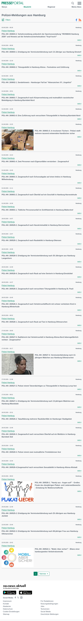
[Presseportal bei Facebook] (14, 598)
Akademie (7, 606)
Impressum (7, 601)
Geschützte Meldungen (50, 614)
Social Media (46, 612)
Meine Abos (76, 7)
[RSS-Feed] (80, 20)
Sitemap (6, 614)
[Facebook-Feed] (76, 20)
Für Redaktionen (47, 601)
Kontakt (6, 604)
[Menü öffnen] (79, 3)
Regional (51, 7)
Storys (4, 7)
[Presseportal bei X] (17, 598)
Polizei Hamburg (8, 31)
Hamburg (78, 27)
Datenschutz (8, 609)
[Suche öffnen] (72, 3)
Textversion (45, 609)
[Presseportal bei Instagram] (20, 597)
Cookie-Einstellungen (11, 612)
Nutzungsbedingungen (49, 604)
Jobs (42, 606)
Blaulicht (27, 7)
